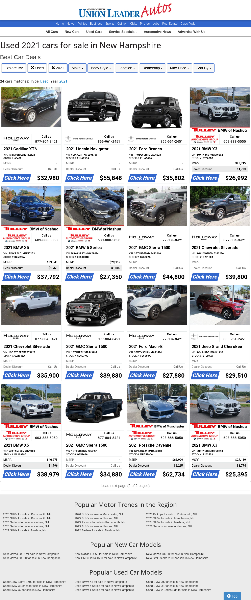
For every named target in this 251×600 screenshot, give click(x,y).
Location (127, 68)
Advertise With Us (191, 32)
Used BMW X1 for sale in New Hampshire (172, 585)
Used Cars (94, 32)
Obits (134, 23)
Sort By (203, 68)
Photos (145, 23)
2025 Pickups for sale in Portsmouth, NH (100, 522)
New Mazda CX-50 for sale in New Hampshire (103, 554)
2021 (57, 68)
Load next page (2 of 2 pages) (125, 486)
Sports (110, 23)
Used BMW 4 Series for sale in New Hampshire (104, 590)
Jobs (156, 23)
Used (37, 68)
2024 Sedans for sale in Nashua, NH (26, 526)
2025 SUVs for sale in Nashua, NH (96, 518)
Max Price (179, 68)
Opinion (122, 23)
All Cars (52, 32)
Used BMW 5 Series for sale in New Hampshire (104, 585)
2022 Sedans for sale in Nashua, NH (97, 530)
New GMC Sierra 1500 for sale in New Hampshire (106, 558)
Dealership (152, 68)
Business (96, 23)
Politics (82, 23)
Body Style (101, 68)
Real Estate (170, 23)
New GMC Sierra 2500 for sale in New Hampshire (177, 558)
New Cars (72, 32)
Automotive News (157, 32)
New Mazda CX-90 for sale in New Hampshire (32, 558)
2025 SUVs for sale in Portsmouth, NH (27, 518)
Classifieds (187, 23)
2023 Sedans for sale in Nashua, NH (169, 526)
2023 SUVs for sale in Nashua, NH (96, 526)
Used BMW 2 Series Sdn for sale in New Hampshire (178, 590)
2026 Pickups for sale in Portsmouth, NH (171, 514)
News (70, 23)
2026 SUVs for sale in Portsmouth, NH (27, 514)
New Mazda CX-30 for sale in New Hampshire (175, 554)
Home (60, 23)
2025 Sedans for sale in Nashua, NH (26, 522)
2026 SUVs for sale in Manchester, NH (99, 514)
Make (77, 68)
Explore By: (13, 68)
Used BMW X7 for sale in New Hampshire (29, 590)
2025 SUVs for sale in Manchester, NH (170, 518)
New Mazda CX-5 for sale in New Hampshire (31, 554)
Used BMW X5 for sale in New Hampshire (172, 581)
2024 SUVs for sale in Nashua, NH (168, 522)
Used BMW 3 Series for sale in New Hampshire (32, 585)
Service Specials (123, 32)
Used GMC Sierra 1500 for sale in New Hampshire (34, 581)
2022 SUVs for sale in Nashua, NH (25, 530)
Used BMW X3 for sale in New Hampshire (101, 581)
